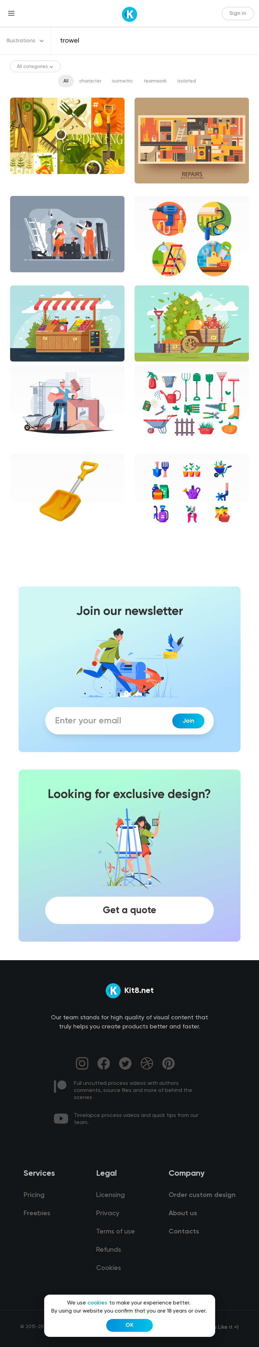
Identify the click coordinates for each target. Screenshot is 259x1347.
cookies (97, 1303)
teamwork (155, 81)
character (90, 81)
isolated (186, 81)
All (65, 81)
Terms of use (115, 1231)
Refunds (108, 1250)
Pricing (34, 1195)
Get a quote (129, 910)
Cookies (108, 1268)
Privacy (107, 1213)
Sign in (237, 13)
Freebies (37, 1213)
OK (129, 1325)
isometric (122, 81)
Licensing (110, 1195)
